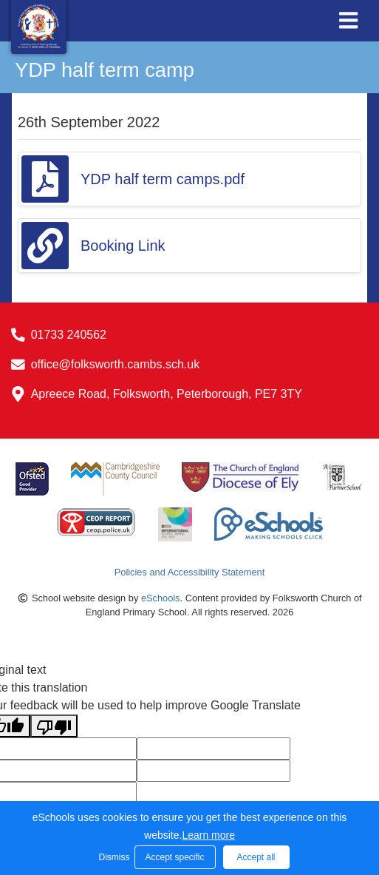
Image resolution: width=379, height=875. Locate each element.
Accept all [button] (255, 857)
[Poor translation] (54, 725)
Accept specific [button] (174, 857)
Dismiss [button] (113, 857)
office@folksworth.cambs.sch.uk (115, 364)
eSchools (160, 598)
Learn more (208, 835)
